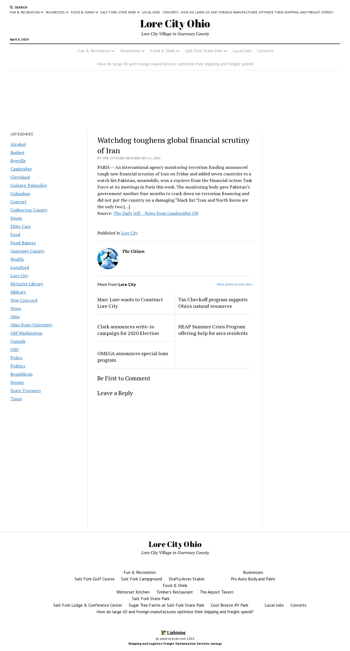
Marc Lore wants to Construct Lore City (130, 302)
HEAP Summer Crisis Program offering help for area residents (213, 329)
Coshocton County (28, 210)
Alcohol (18, 144)
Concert (18, 202)
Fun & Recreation (25, 12)
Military (18, 292)
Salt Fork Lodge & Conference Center (87, 605)
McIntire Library (26, 284)
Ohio (15, 317)
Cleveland (20, 177)
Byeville (18, 161)
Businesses (55, 12)
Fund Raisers (23, 243)
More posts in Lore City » (235, 284)
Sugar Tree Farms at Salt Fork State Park (166, 605)
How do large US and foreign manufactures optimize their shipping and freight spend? (257, 12)
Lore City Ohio (175, 23)
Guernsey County (27, 251)
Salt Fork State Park (118, 12)
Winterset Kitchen (133, 592)
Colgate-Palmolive (28, 185)
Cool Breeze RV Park (229, 605)
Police (16, 358)
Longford (19, 267)
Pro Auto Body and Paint (253, 578)
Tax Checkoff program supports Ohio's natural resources (213, 302)
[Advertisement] (303, 227)
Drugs (16, 218)
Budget (17, 152)
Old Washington (26, 333)
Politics (17, 366)
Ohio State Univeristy (31, 325)
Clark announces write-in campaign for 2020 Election (128, 329)
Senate (17, 382)
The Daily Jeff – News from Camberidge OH (156, 213)
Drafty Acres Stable (187, 578)
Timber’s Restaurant (174, 592)
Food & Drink (82, 12)
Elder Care (20, 226)
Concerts (170, 12)
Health (17, 259)
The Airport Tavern (217, 592)
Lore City (19, 276)
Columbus (20, 193)
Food (15, 235)
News (15, 308)
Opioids (17, 341)
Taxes (16, 399)
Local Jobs (151, 12)
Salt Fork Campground (141, 578)
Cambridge (21, 169)
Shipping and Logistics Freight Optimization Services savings (175, 643)
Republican (21, 374)
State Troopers (25, 390)
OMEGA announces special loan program (132, 356)
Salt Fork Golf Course (95, 578)
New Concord (23, 300)
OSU (14, 349)
